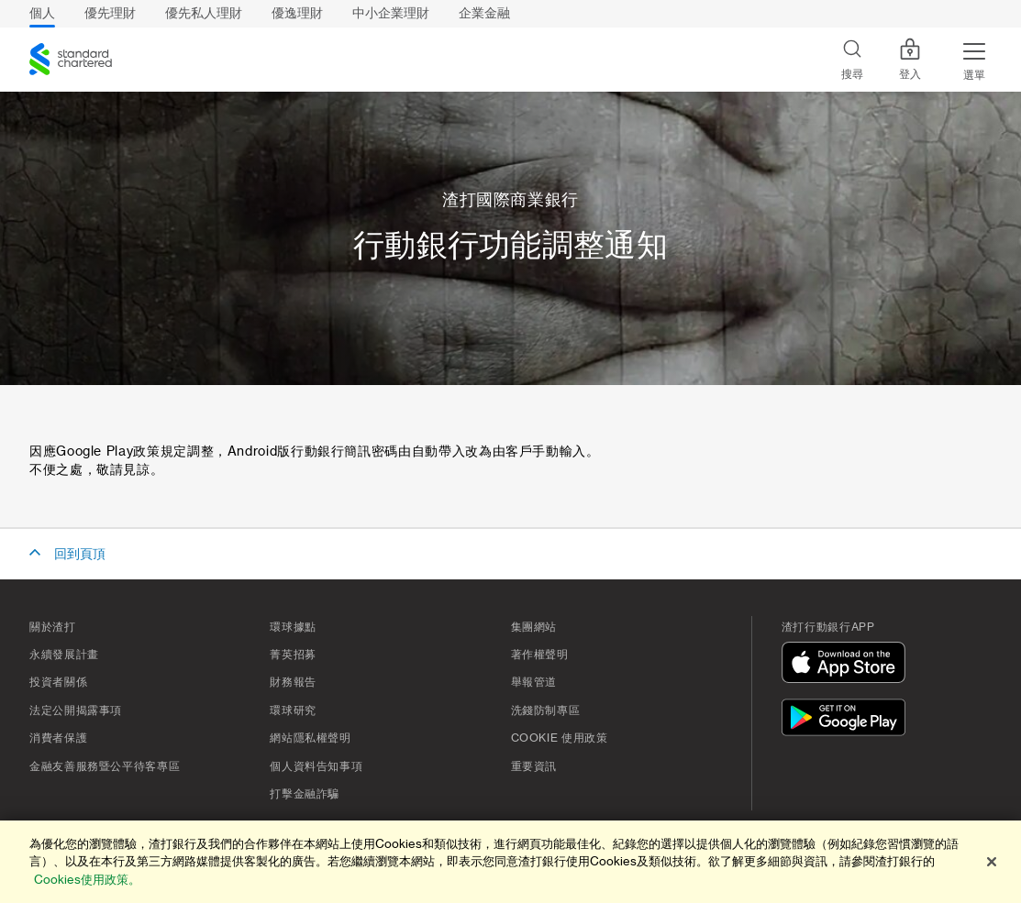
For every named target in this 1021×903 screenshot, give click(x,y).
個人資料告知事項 (316, 766)
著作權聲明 (540, 654)
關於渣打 (52, 627)
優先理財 (110, 13)
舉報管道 (534, 682)
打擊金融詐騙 (304, 793)
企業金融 (484, 13)
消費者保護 (58, 737)
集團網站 (534, 627)
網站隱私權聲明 (310, 737)
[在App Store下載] (848, 665)
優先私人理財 (203, 13)
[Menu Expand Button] (974, 60)
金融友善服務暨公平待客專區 (104, 766)
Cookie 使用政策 (559, 737)
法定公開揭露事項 (75, 710)
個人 (42, 13)
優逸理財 (297, 13)
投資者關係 (58, 682)
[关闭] (991, 862)
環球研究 (293, 710)
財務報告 (293, 682)
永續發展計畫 (64, 654)
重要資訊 (534, 766)
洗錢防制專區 (546, 710)
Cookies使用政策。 (87, 880)
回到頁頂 (79, 554)
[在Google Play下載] (848, 720)
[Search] (852, 60)
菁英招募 (293, 654)
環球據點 (293, 627)
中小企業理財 (390, 13)
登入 (910, 60)
